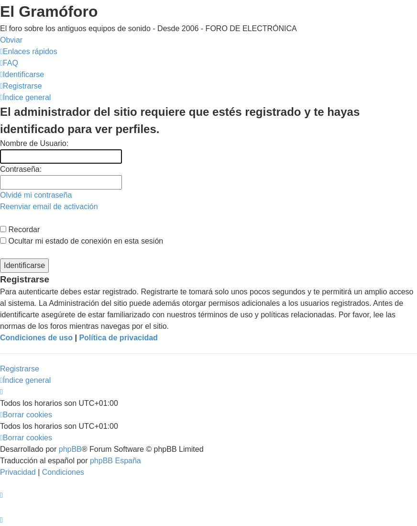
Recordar (20, 229)
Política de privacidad (118, 338)
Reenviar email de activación (49, 206)
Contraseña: (21, 169)
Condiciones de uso (36, 338)
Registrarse (19, 369)
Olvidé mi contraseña (36, 195)
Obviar (11, 40)
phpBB (70, 449)
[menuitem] (9, 63)
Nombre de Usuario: (34, 143)
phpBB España (115, 461)
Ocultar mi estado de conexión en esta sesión (81, 241)
